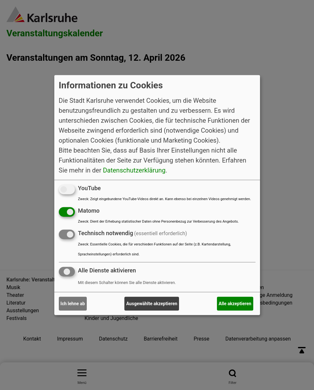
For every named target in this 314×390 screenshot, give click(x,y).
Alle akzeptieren (235, 303)
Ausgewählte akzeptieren (151, 303)
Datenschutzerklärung (134, 170)
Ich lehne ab (72, 303)
